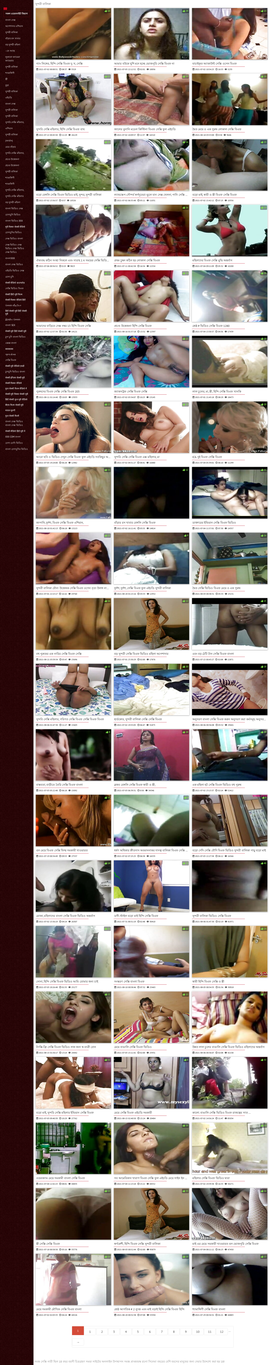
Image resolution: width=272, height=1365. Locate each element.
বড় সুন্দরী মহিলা (12, 44)
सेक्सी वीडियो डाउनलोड (15, 282)
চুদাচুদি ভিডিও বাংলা (15, 371)
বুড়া (7, 85)
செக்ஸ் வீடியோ (13, 305)
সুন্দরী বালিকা (11, 32)
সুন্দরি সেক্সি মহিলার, (14, 122)
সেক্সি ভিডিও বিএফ (14, 288)
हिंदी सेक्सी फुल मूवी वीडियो (16, 399)
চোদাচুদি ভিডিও (12, 214)
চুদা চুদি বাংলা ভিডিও (15, 336)
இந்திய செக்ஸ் (12, 319)
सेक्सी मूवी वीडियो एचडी (14, 366)
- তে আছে (10, 50)
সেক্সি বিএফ (10, 360)
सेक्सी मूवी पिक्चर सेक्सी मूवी (16, 394)
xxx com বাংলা (13, 436)
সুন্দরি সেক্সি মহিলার (14, 196)
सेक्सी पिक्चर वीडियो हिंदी (15, 299)
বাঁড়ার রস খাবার (12, 38)
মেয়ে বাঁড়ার (10, 146)
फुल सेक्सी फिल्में (12, 415)
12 (222, 1332)
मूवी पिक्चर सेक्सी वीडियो (15, 226)
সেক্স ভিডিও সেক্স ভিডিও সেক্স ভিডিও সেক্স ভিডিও (14, 248)
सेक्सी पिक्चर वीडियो (13, 383)
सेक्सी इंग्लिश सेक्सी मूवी (15, 377)
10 (198, 1332)
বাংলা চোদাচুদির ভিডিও (16, 449)
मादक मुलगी (10, 410)
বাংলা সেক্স (10, 19)
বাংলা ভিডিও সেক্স (14, 208)
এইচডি (8, 97)
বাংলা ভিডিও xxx (14, 220)
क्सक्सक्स (9, 348)
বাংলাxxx (10, 258)
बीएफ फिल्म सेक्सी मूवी (14, 404)
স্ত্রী (6, 79)
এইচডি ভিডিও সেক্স (14, 270)
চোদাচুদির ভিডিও (13, 232)
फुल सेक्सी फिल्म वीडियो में (16, 388)
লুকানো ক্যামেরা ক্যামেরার (12, 58)
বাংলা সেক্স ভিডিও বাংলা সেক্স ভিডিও (14, 423)
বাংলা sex (10, 325)
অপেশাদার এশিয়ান (14, 26)
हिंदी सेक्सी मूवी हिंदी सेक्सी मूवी (16, 312)
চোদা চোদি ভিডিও (14, 442)
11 (210, 1332)
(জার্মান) (9, 140)
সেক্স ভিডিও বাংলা (14, 238)
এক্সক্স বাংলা (11, 342)
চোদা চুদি (9, 276)
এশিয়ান (9, 128)
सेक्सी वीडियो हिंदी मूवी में (15, 431)
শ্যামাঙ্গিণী (9, 72)
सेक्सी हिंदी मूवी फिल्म (13, 294)
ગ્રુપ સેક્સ (10, 354)
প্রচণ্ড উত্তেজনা (12, 159)
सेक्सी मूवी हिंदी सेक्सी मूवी (15, 331)
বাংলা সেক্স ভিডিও (14, 264)
